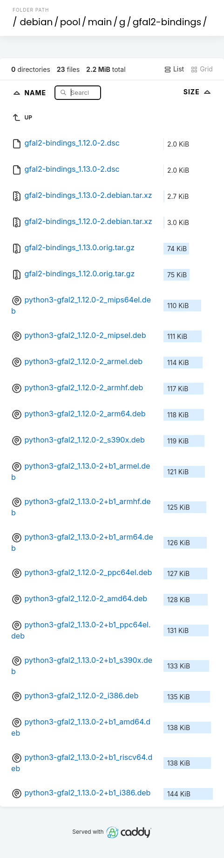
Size (198, 92)
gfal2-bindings (167, 21)
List (174, 69)
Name (36, 92)
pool (70, 21)
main (100, 21)
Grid (201, 69)
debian (36, 21)
